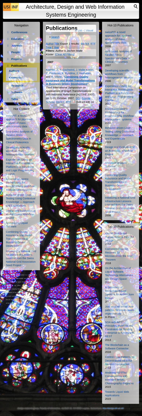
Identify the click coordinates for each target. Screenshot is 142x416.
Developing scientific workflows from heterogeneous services (20, 151)
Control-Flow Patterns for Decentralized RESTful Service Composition (120, 360)
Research (17, 85)
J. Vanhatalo (83, 73)
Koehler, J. (52, 69)
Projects (16, 59)
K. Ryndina (68, 73)
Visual (88, 30)
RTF (93, 43)
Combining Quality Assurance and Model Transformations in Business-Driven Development (70, 80)
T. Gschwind (67, 69)
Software (17, 92)
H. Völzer (56, 76)
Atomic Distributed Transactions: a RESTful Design (119, 237)
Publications (19, 65)
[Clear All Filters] (65, 54)
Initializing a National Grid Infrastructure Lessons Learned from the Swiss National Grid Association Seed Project (21, 258)
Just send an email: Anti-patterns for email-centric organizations (119, 310)
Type (49, 47)
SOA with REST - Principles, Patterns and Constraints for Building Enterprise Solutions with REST (119, 329)
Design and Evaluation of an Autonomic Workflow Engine (21, 214)
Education (17, 39)
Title (56, 43)
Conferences (19, 32)
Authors (14, 70)
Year (56, 47)
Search (55, 36)
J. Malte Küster (84, 69)
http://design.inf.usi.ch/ (113, 408)
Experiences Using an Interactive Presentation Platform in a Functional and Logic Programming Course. (20, 166)
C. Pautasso (53, 73)
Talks (14, 99)
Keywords (15, 77)
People (15, 52)
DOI (78, 98)
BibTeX (85, 43)
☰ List (78, 30)
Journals (16, 45)
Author (50, 43)
